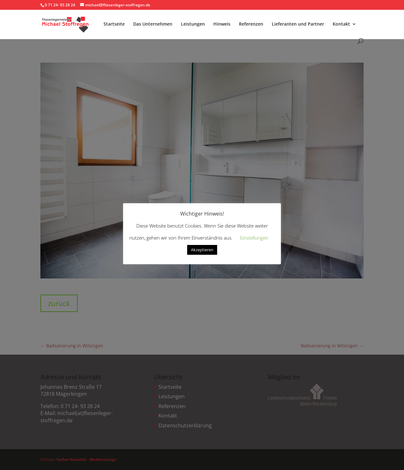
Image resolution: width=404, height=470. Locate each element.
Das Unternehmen (152, 24)
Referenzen (251, 24)
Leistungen (193, 24)
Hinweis (221, 24)
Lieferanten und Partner (298, 24)
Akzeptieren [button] (202, 250)
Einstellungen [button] (254, 238)
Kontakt (341, 24)
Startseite (114, 24)
